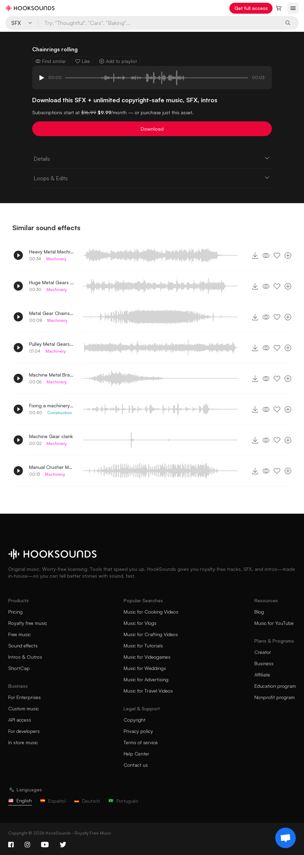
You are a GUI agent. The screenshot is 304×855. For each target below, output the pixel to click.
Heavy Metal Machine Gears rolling (51, 251)
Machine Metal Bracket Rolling (51, 375)
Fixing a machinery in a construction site (51, 405)
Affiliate (262, 675)
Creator (262, 652)
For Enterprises (24, 697)
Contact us (136, 765)
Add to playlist (118, 61)
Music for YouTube (274, 623)
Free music (19, 634)
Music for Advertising (146, 679)
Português (123, 801)
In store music (23, 742)
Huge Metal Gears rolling (51, 282)
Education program (275, 686)
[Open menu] (293, 8)
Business (264, 663)
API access (19, 720)
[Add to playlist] (288, 255)
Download (152, 129)
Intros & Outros (25, 657)
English (20, 800)
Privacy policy (138, 731)
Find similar (50, 61)
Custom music (23, 708)
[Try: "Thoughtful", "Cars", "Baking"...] (158, 23)
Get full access (251, 8)
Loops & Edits (152, 178)
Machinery (56, 258)
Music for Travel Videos (148, 691)
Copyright (134, 720)
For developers (24, 731)
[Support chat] (285, 838)
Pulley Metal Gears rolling (51, 344)
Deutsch (87, 801)
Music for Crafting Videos (151, 634)
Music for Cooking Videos (151, 612)
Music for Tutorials (143, 645)
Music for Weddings (145, 668)
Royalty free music (27, 623)
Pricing (15, 612)
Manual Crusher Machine (51, 467)
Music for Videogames (147, 657)
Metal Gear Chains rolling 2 (51, 313)
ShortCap (19, 668)
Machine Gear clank (51, 436)
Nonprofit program (274, 697)
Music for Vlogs (140, 623)
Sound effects (23, 645)
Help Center (136, 754)
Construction (59, 412)
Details (152, 158)
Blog (259, 612)
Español (53, 801)
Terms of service (141, 742)
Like (82, 61)
